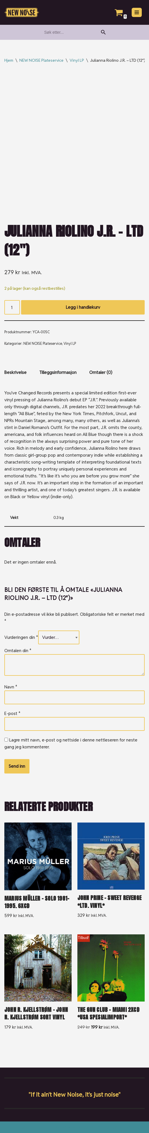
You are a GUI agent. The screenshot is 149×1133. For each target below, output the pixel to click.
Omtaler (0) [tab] (100, 372)
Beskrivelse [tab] (15, 372)
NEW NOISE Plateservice (41, 60)
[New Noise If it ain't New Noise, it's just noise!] (21, 12)
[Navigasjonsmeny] (137, 12)
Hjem (8, 60)
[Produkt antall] (12, 307)
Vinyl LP (77, 60)
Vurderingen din (21, 637)
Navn (10, 687)
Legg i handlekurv (83, 307)
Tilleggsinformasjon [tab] (58, 372)
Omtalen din (17, 650)
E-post (12, 713)
